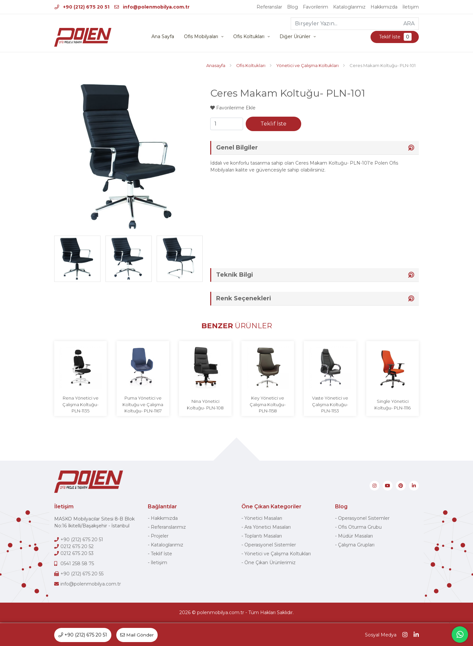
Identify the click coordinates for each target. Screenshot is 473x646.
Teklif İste (395, 37)
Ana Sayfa (162, 37)
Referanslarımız (168, 527)
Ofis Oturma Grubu (360, 527)
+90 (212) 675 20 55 (81, 574)
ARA (409, 23)
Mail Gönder (137, 635)
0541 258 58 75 (77, 564)
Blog (292, 7)
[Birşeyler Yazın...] (345, 24)
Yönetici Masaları (263, 518)
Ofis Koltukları (248, 37)
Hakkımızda (384, 7)
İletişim (410, 7)
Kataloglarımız (349, 7)
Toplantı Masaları (263, 536)
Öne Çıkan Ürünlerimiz (270, 563)
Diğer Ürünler (295, 37)
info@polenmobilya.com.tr (152, 7)
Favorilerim (315, 7)
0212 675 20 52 (77, 547)
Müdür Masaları (355, 536)
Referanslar (269, 7)
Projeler (160, 536)
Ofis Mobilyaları (201, 37)
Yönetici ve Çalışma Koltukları (277, 554)
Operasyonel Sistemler (270, 545)
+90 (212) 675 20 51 (82, 7)
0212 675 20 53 (77, 554)
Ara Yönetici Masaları (267, 527)
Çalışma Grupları (356, 545)
